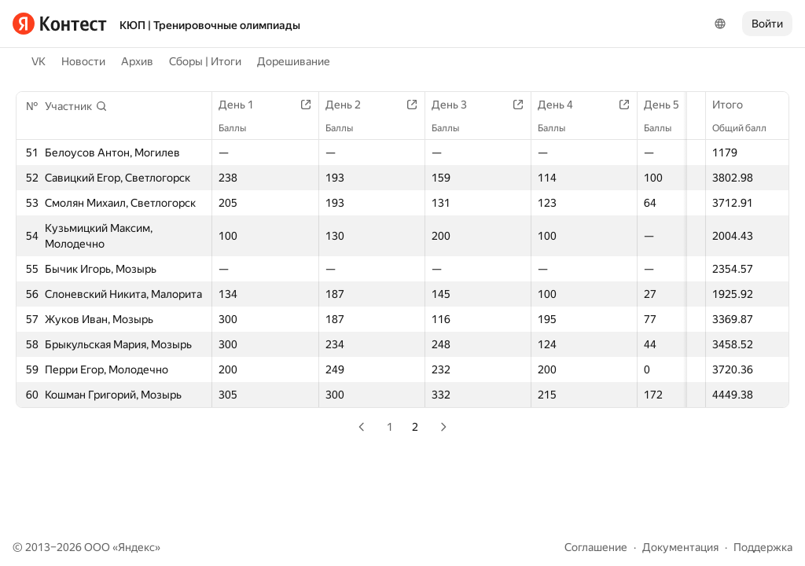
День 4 (575, 104)
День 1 (244, 104)
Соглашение (595, 547)
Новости (83, 61)
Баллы (240, 128)
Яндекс (136, 547)
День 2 (354, 104)
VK (38, 61)
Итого (735, 104)
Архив (137, 61)
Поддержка (762, 547)
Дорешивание (293, 61)
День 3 (465, 104)
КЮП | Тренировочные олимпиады (209, 25)
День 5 (685, 104)
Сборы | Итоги (205, 61)
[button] (76, 106)
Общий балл (747, 128)
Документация (680, 547)
